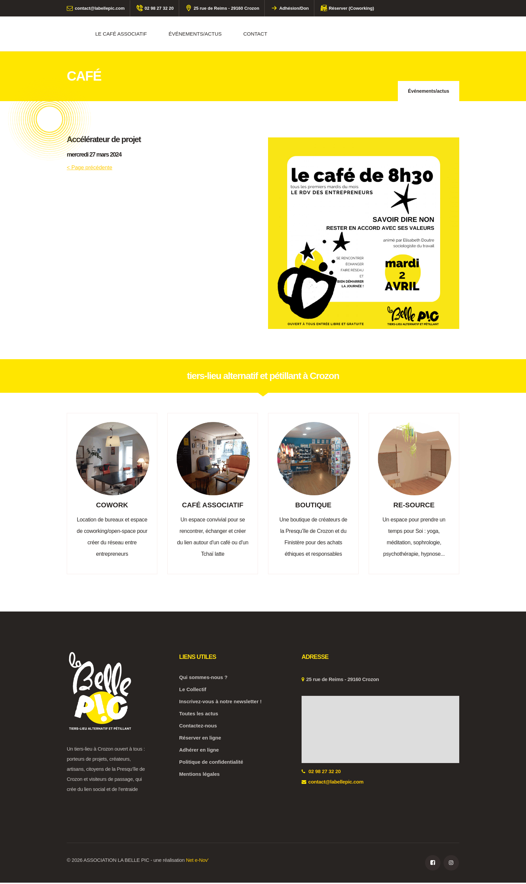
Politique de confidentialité (211, 763)
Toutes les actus (198, 715)
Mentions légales (199, 775)
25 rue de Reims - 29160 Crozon (222, 8)
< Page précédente (89, 167)
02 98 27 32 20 (155, 8)
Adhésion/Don (290, 8)
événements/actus (194, 34)
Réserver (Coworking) (347, 8)
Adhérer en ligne (199, 751)
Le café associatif (121, 34)
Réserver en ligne (200, 739)
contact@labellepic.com (96, 8)
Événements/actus (428, 91)
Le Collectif (192, 690)
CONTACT (255, 34)
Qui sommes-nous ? (203, 678)
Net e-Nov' (197, 861)
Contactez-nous (198, 727)
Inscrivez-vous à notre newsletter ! (220, 703)
